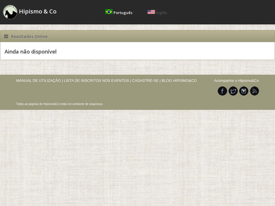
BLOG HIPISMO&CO (179, 80)
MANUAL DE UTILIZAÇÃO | (39, 80)
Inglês (157, 12)
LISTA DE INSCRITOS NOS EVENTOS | (97, 80)
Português (119, 12)
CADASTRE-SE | (147, 80)
